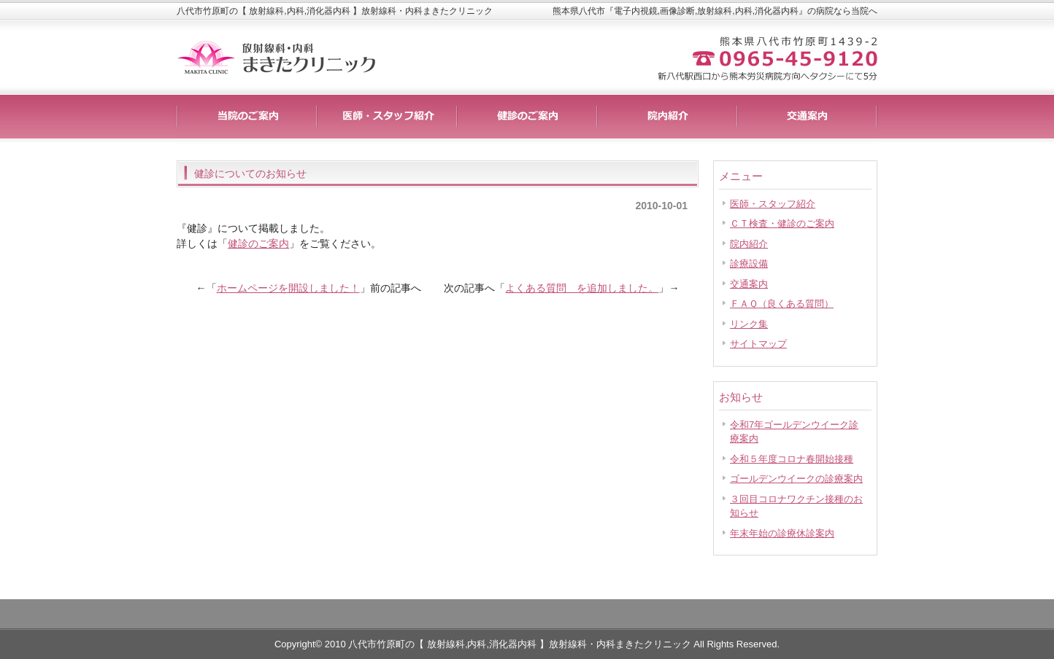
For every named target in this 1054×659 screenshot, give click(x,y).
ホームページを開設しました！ (288, 288)
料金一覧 (387, 117)
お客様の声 (667, 117)
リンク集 (749, 324)
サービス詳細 (247, 117)
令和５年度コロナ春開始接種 (791, 458)
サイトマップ (758, 343)
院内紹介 (749, 243)
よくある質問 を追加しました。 (581, 288)
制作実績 (527, 117)
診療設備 (749, 263)
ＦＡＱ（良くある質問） (782, 303)
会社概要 (807, 117)
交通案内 (749, 283)
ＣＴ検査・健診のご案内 (782, 223)
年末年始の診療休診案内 (782, 533)
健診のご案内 (258, 243)
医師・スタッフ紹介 (772, 203)
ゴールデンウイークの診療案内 (796, 478)
